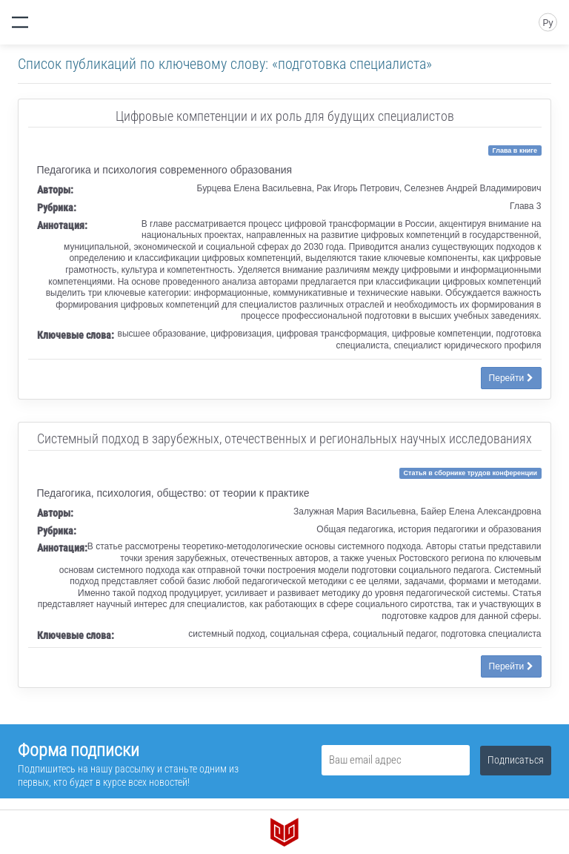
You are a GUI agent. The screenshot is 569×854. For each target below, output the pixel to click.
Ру (547, 23)
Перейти (511, 378)
